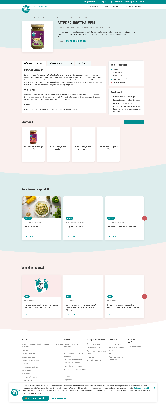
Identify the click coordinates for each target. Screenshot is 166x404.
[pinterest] (77, 41)
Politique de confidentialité (144, 388)
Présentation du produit (33, 63)
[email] (74, 41)
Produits (37, 18)
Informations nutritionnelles (60, 63)
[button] (134, 122)
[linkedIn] (81, 41)
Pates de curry (62, 18)
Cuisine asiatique (48, 18)
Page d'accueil (26, 18)
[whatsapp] (84, 41)
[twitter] (71, 41)
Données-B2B (83, 63)
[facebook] (67, 41)
